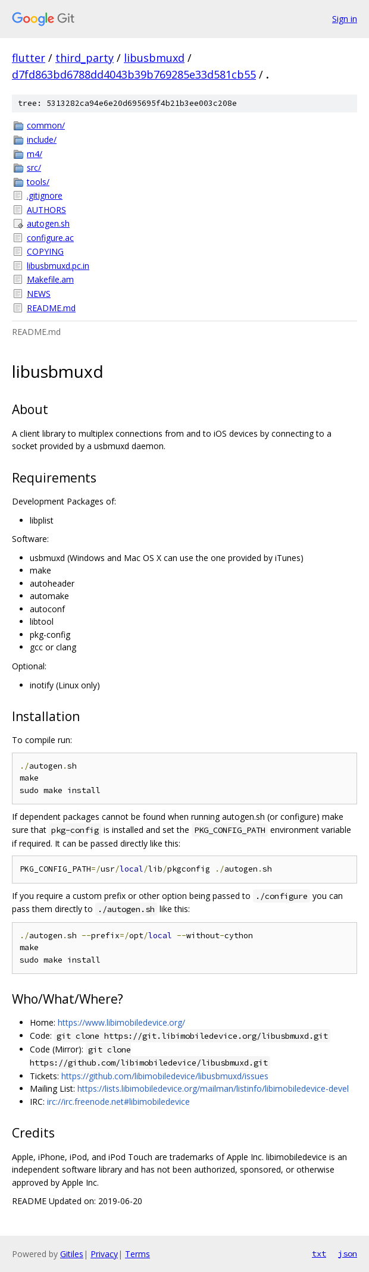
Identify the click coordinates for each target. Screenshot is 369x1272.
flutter (28, 58)
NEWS (39, 293)
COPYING (45, 251)
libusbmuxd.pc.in (58, 265)
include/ (42, 139)
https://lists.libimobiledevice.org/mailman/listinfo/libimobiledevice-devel (213, 1088)
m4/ (34, 153)
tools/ (38, 181)
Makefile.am (50, 279)
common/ (46, 125)
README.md (51, 308)
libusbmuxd (154, 58)
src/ (34, 167)
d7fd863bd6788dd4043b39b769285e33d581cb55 (134, 74)
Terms (137, 1254)
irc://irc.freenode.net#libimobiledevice (118, 1101)
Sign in (344, 18)
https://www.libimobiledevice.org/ (121, 1022)
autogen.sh (48, 223)
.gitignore (44, 195)
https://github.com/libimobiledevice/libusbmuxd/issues (164, 1076)
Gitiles (71, 1254)
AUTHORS (46, 209)
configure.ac (50, 237)
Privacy (104, 1254)
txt (319, 1253)
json (347, 1253)
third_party (84, 58)
